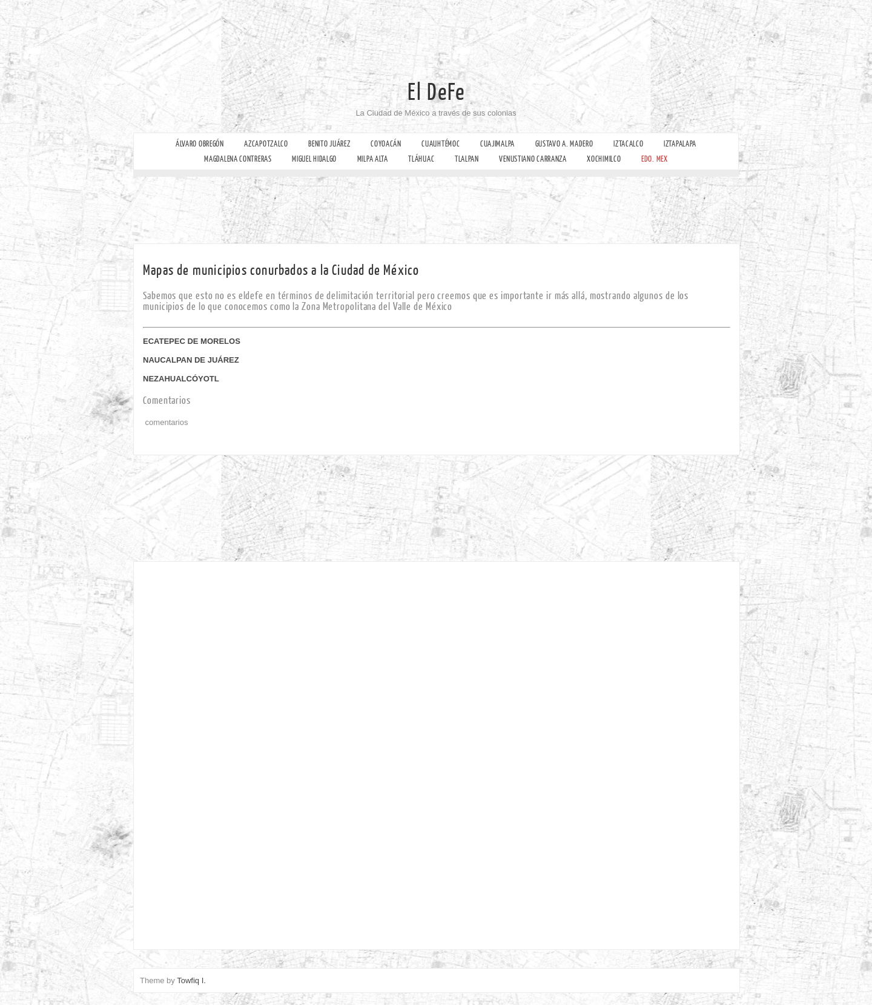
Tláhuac (421, 158)
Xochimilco (604, 158)
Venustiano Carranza (532, 158)
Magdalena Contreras (237, 158)
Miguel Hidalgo (314, 158)
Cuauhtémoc (440, 143)
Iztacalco (628, 143)
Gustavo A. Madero (564, 143)
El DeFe (436, 92)
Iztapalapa (680, 143)
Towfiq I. (191, 980)
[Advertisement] (451, 27)
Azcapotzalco (266, 143)
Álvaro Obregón (200, 143)
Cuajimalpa (497, 143)
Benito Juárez (329, 143)
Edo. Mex (654, 158)
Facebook (10, 137)
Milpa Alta (372, 158)
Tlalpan (467, 158)
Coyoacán (386, 143)
